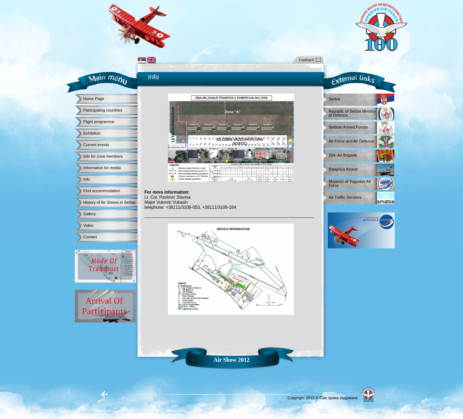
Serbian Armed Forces (348, 127)
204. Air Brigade (343, 155)
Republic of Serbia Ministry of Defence (352, 112)
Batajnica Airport (343, 169)
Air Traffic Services (345, 197)
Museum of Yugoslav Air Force (350, 182)
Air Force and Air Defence (351, 141)
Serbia (334, 99)
